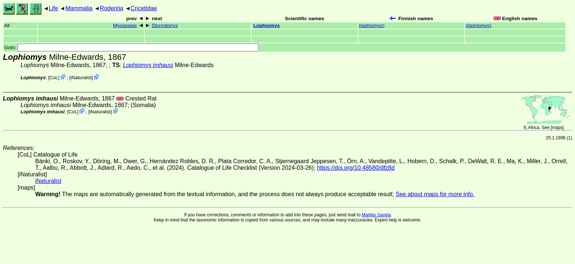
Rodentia (111, 8)
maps (557, 127)
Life (53, 8)
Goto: (131, 47)
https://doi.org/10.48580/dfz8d (356, 168)
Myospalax (125, 25)
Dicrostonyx (165, 25)
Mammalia (78, 8)
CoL (54, 77)
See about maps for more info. (435, 194)
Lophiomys (266, 25)
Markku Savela (376, 214)
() (371, 25)
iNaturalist (81, 77)
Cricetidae (144, 8)
